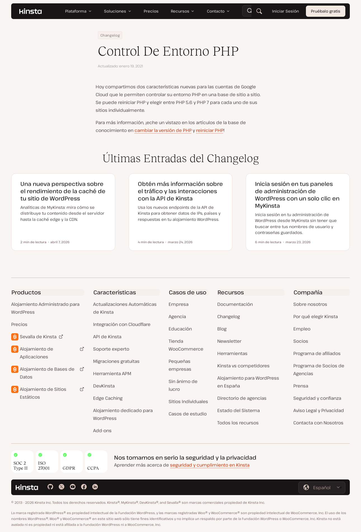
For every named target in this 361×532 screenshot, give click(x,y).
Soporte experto (111, 349)
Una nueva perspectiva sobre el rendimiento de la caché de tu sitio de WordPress (62, 191)
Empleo (301, 329)
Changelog (110, 35)
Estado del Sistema (238, 410)
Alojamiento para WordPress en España (248, 382)
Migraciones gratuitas (116, 361)
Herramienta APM (112, 373)
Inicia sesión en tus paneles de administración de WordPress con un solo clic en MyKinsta (297, 194)
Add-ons (102, 430)
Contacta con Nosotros (318, 423)
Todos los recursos (238, 423)
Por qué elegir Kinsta (315, 316)
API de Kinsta (107, 337)
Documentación (235, 304)
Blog (221, 329)
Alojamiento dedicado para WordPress (123, 414)
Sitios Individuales (188, 401)
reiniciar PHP (209, 130)
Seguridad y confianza (317, 398)
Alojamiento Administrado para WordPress (45, 308)
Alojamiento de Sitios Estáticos (43, 393)
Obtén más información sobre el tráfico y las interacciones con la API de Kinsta (180, 191)
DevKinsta (104, 386)
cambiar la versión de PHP (163, 130)
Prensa (300, 386)
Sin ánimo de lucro (183, 385)
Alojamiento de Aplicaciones (36, 353)
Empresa (178, 304)
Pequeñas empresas (180, 365)
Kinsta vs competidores (243, 366)
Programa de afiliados (317, 353)
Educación (180, 329)
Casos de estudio (188, 414)
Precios (19, 324)
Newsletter (229, 341)
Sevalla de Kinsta (38, 337)
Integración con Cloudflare (121, 324)
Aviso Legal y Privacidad (318, 410)
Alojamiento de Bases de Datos (47, 373)
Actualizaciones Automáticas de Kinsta (125, 308)
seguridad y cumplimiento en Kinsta (209, 465)
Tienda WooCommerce (186, 345)
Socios (300, 341)
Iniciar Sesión (285, 11)
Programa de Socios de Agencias (318, 370)
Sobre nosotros (310, 304)
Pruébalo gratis (325, 11)
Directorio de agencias (241, 398)
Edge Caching (107, 398)
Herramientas (232, 353)
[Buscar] (259, 11)
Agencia (177, 316)
